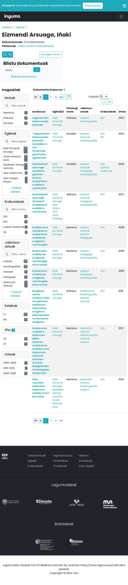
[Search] (16, 70)
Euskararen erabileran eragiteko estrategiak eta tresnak (39, 257)
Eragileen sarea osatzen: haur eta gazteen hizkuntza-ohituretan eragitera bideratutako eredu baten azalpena (41, 306)
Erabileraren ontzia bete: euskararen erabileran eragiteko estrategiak (40, 236)
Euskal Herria (87, 291)
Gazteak (85, 137)
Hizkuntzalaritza (89, 335)
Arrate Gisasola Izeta (57, 403)
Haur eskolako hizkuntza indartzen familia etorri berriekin (40, 388)
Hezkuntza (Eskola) (86, 330)
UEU (103, 133)
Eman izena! (93, 6)
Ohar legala (86, 466)
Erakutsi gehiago (15, 189)
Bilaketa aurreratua (23, 76)
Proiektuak (60, 466)
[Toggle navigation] (121, 16)
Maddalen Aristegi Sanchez (58, 393)
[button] (10, 54)
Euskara (84, 118)
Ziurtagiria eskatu (51, 54)
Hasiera (7, 27)
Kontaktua (85, 461)
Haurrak (84, 234)
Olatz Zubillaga (58, 216)
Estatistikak (60, 461)
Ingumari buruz (62, 455)
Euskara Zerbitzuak (106, 169)
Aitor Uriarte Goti (56, 208)
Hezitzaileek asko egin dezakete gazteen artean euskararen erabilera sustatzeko (40, 176)
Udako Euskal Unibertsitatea (36, 46)
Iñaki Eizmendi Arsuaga (58, 121)
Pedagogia (86, 171)
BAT (103, 118)
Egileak (20, 27)
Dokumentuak (37, 455)
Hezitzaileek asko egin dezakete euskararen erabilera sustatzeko (40, 203)
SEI (102, 137)
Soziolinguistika (88, 121)
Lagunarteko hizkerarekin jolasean (40, 121)
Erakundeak (35, 466)
